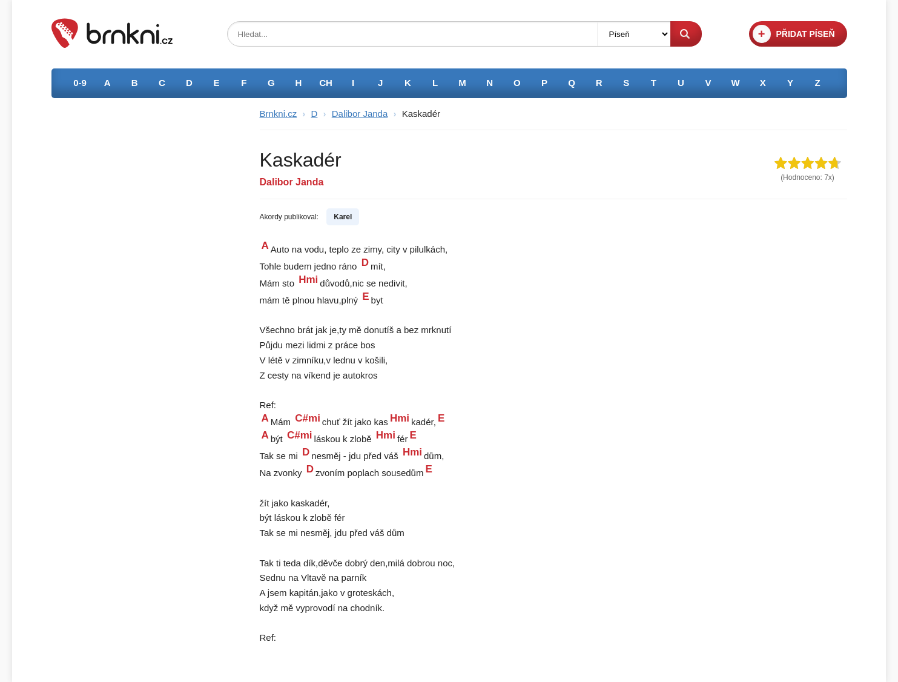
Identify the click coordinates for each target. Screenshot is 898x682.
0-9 (80, 83)
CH (325, 83)
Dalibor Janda (360, 113)
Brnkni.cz (278, 113)
